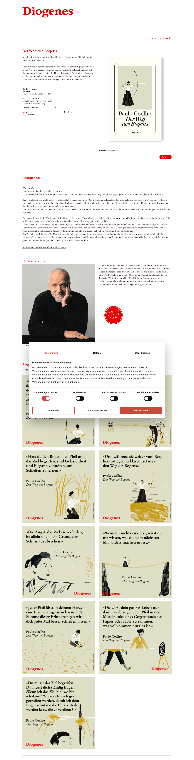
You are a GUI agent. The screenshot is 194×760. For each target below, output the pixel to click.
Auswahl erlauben (97, 410)
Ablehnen (53, 410)
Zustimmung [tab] (52, 353)
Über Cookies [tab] (142, 353)
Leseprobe (30, 112)
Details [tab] (97, 353)
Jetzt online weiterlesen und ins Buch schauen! (44, 247)
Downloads (30, 114)
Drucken (68, 112)
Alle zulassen (140, 410)
